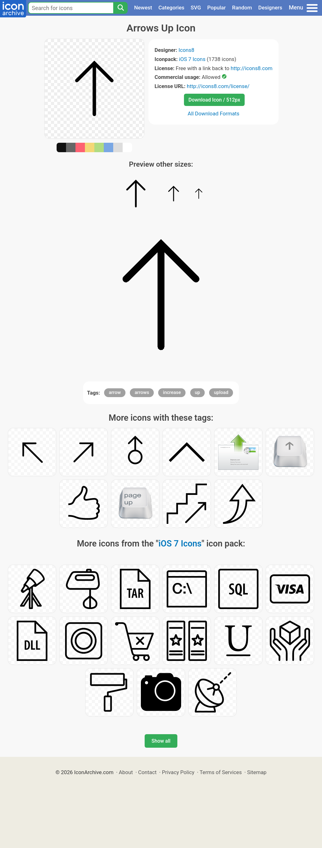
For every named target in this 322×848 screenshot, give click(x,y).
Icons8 (186, 50)
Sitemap (257, 772)
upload (221, 392)
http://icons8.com (251, 68)
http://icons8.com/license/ (218, 86)
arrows (142, 392)
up (197, 392)
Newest (143, 7)
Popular (216, 7)
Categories (171, 7)
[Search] (120, 8)
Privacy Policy (178, 772)
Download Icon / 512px (214, 100)
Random (242, 7)
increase (172, 392)
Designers (270, 7)
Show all (161, 741)
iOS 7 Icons (192, 59)
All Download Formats (214, 113)
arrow (115, 392)
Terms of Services (221, 772)
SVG (196, 7)
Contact (147, 772)
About (126, 772)
